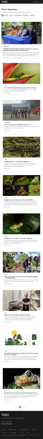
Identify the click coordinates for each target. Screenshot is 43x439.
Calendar (21, 432)
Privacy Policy (34, 429)
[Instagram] (8, 424)
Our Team (3, 429)
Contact (28, 432)
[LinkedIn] (11, 424)
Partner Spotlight (17, 15)
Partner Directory (12, 429)
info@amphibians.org (6, 421)
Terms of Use (4, 432)
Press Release (25, 15)
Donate (36, 1)
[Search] (32, 2)
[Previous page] (17, 407)
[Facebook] (5, 424)
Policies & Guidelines (23, 429)
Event (7, 15)
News (11, 15)
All (2, 15)
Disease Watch (13, 432)
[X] (2, 424)
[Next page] (25, 407)
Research (32, 15)
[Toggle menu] (40, 2)
